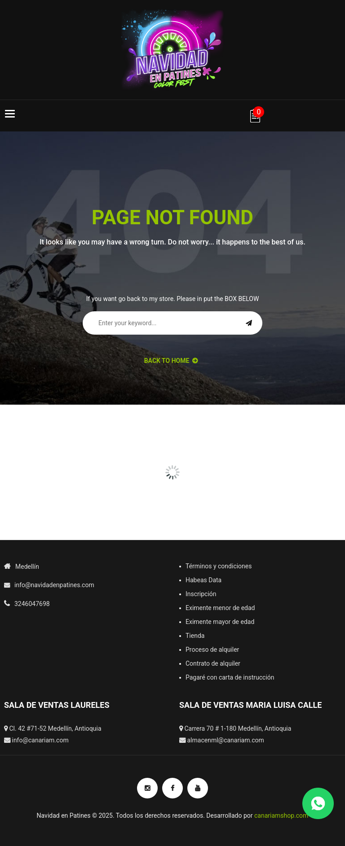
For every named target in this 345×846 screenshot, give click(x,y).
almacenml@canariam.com (225, 740)
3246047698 (32, 603)
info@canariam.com (40, 740)
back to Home (171, 360)
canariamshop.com (281, 815)
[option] (128, 430)
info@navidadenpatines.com (54, 585)
